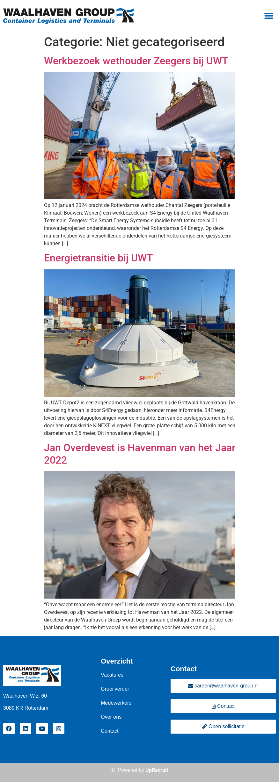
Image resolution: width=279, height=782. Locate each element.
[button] (268, 16)
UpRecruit (156, 770)
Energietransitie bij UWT (98, 258)
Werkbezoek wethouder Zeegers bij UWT (136, 61)
